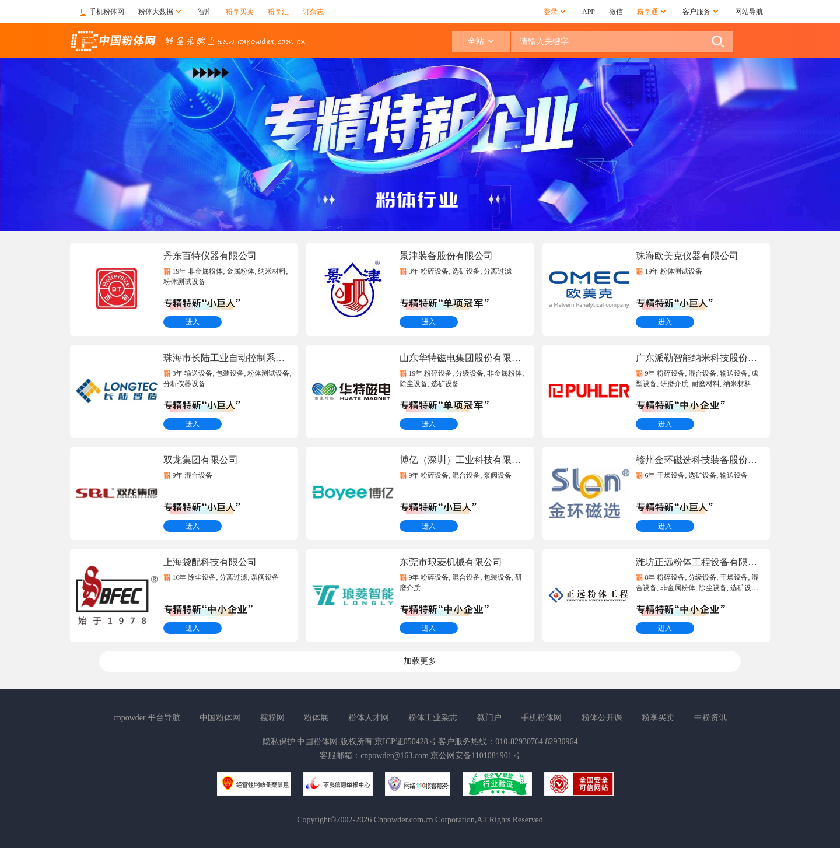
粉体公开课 (602, 717)
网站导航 (749, 12)
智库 (205, 12)
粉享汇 (278, 12)
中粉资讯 (710, 717)
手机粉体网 (541, 717)
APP (588, 12)
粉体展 (316, 717)
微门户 (489, 717)
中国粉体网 (220, 717)
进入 (193, 322)
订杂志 (313, 12)
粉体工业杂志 (432, 717)
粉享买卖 (240, 12)
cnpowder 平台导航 (146, 717)
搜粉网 (272, 717)
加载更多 (420, 661)
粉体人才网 (368, 717)
